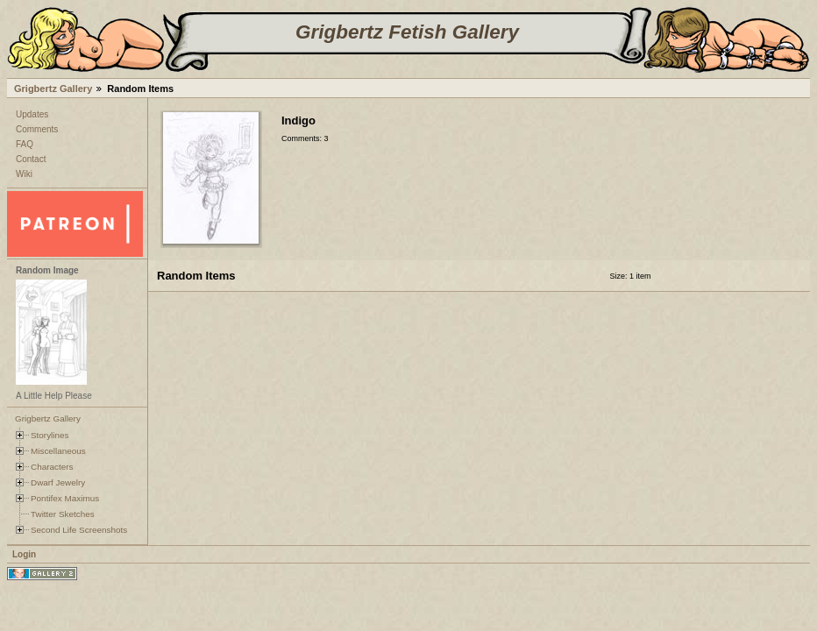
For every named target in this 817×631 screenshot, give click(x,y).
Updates (32, 114)
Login (24, 554)
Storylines (50, 435)
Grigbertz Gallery (53, 88)
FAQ (24, 144)
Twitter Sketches (63, 514)
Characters (52, 466)
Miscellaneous (58, 451)
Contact (31, 159)
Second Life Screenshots (79, 530)
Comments (37, 129)
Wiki (24, 174)
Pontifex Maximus (65, 498)
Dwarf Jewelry (58, 482)
